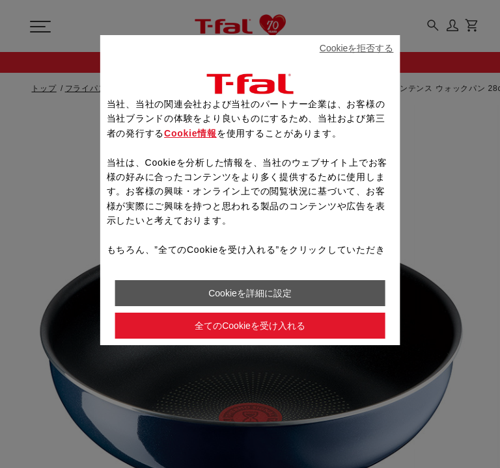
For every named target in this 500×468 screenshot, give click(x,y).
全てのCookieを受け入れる (250, 325)
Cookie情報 (190, 133)
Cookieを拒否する (357, 48)
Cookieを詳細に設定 (250, 293)
